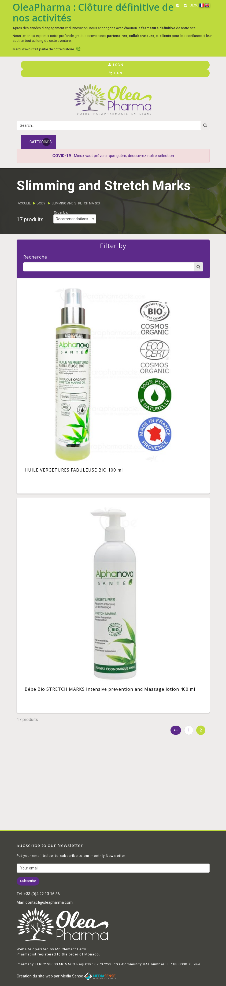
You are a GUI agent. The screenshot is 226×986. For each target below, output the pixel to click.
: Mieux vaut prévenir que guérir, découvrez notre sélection (113, 155)
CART (116, 73)
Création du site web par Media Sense (66, 976)
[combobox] (74, 218)
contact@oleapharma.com (49, 902)
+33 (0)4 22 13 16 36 (42, 893)
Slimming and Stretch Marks (75, 203)
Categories (38, 142)
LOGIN (115, 65)
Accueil (24, 203)
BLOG (194, 5)
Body (41, 203)
